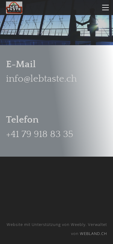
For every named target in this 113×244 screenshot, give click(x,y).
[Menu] (105, 7)
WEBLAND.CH (93, 233)
